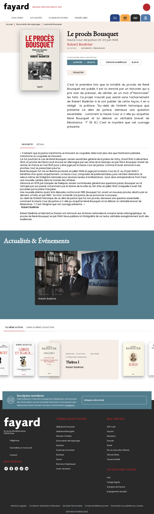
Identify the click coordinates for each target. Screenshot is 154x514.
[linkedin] (26, 468)
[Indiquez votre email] (110, 400)
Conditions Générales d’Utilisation (44, 506)
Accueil (9, 24)
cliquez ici (69, 405)
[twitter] (16, 468)
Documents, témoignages (28, 24)
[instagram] (6, 468)
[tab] (7, 17)
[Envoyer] (143, 400)
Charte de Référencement (96, 506)
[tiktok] (21, 468)
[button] (93, 48)
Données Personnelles (72, 506)
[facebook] (11, 468)
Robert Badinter (79, 44)
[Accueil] (16, 7)
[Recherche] (146, 7)
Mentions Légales (19, 506)
